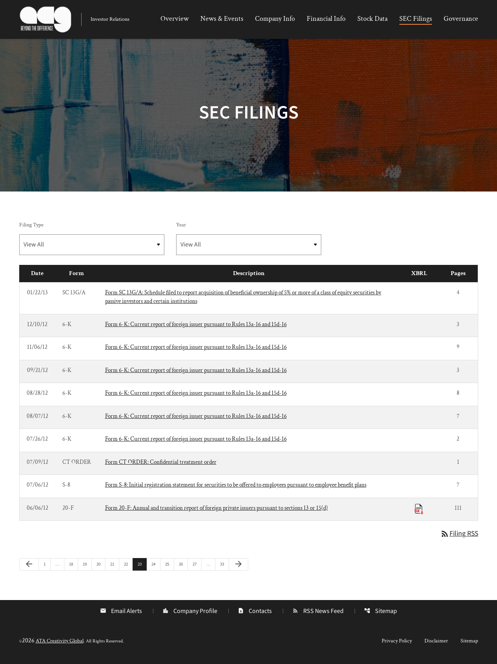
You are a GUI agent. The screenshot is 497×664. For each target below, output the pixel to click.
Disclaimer (436, 645)
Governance (461, 18)
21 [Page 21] (114, 568)
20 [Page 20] (100, 568)
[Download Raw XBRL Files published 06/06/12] (419, 513)
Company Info (275, 18)
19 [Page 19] (86, 568)
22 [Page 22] (128, 568)
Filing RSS (458, 539)
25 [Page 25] (169, 568)
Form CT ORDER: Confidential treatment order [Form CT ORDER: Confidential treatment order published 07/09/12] (161, 466)
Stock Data (372, 18)
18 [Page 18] (73, 568)
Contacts (255, 615)
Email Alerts (121, 615)
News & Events (221, 18)
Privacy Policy (397, 645)
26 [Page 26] (183, 568)
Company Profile (189, 615)
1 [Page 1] (47, 568)
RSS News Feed (318, 615)
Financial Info (326, 18)
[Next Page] (238, 569)
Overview (174, 18)
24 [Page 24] (155, 568)
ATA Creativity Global (60, 645)
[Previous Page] (29, 569)
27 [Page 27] (196, 568)
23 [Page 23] (141, 568)
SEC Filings (415, 18)
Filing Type (31, 229)
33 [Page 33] (224, 568)
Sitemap (380, 615)
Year (181, 229)
